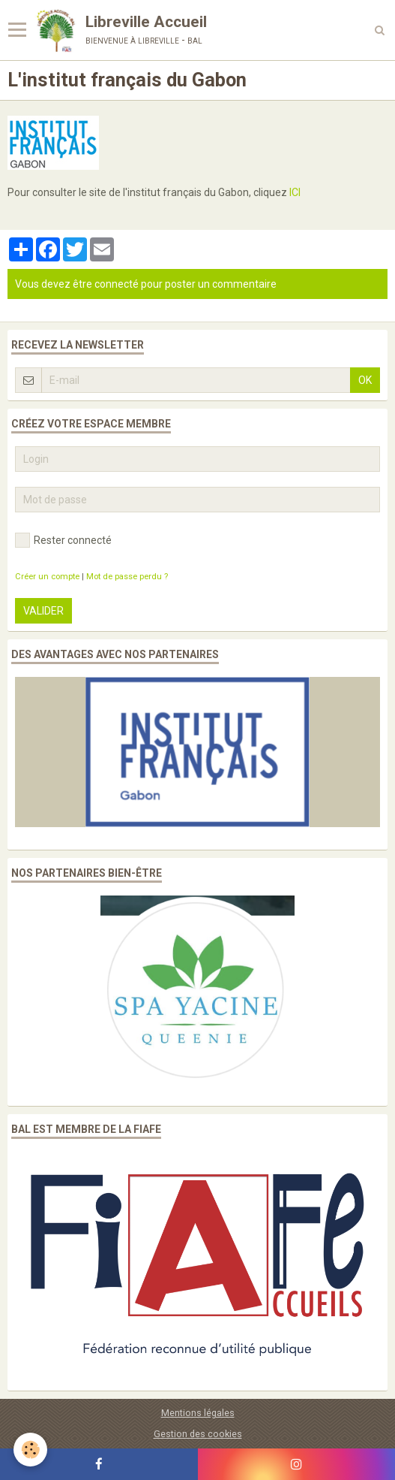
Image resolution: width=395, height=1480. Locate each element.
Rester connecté (63, 540)
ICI (295, 192)
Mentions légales (198, 1412)
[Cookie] (30, 1449)
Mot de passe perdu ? (127, 576)
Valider (43, 611)
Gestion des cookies (198, 1433)
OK (365, 380)
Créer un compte (47, 576)
